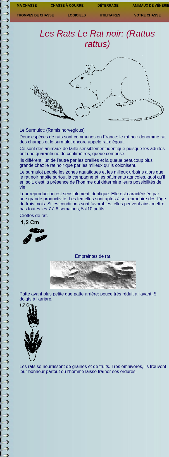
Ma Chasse (27, 6)
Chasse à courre (67, 6)
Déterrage (107, 6)
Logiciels (77, 15)
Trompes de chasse (35, 15)
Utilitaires (110, 15)
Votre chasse (147, 15)
